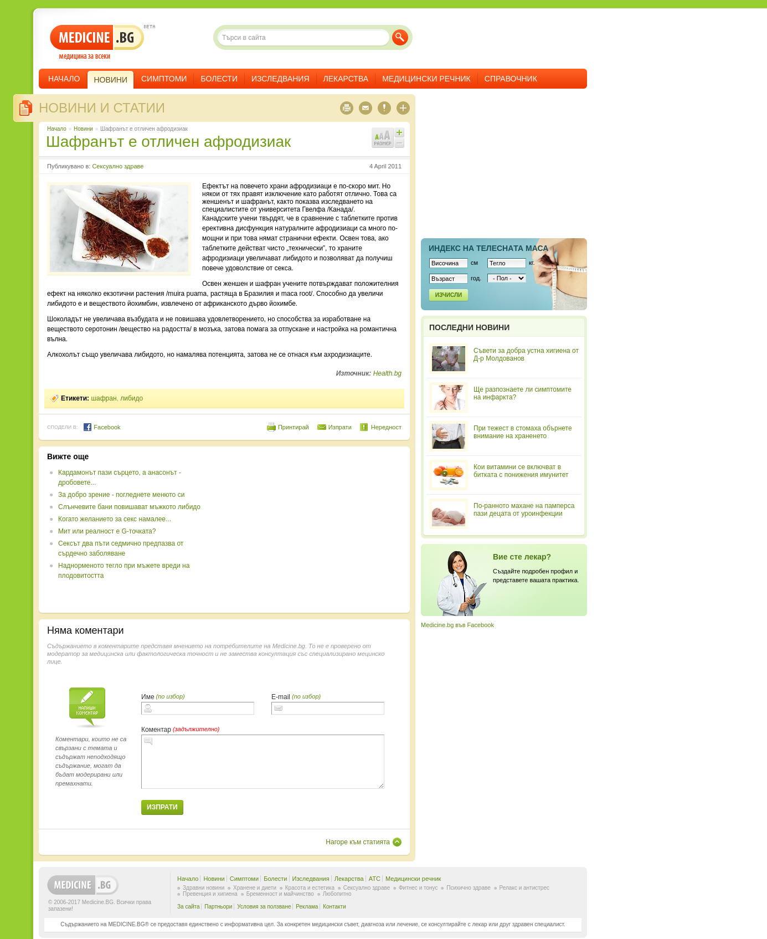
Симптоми (164, 78)
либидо (131, 398)
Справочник (511, 78)
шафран (103, 398)
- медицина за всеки (97, 42)
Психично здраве (468, 888)
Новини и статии (102, 107)
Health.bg (387, 373)
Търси (400, 37)
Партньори (218, 907)
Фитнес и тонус (418, 888)
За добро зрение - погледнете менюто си (121, 495)
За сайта (188, 907)
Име (148, 697)
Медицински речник (426, 78)
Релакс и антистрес (524, 888)
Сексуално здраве (117, 166)
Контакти (334, 907)
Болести (219, 78)
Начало (64, 78)
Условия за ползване (264, 907)
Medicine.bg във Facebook (457, 625)
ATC (374, 878)
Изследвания (280, 78)
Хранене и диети (254, 888)
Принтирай (293, 427)
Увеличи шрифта (399, 132)
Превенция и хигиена (210, 894)
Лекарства (346, 78)
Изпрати (340, 427)
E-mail (280, 697)
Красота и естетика (309, 888)
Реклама (307, 907)
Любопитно (337, 894)
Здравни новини (203, 888)
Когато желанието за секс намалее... (114, 519)
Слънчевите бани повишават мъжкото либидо (129, 507)
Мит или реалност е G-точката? (107, 531)
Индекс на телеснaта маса (488, 248)
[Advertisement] (311, 529)
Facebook (101, 427)
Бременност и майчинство (280, 894)
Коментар (156, 729)
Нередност (386, 427)
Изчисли (448, 295)
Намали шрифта (399, 143)
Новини (83, 129)
